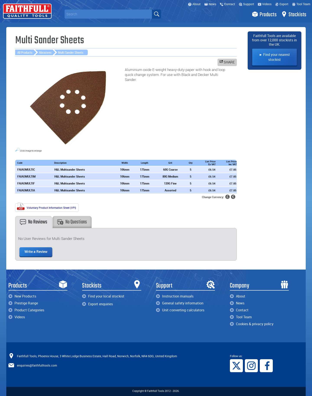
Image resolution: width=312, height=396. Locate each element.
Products (264, 14)
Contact (227, 4)
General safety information (179, 303)
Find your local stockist (103, 296)
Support (246, 4)
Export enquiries (97, 304)
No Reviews (33, 222)
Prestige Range (23, 303)
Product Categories (26, 310)
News (210, 4)
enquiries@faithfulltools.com (37, 365)
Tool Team (301, 4)
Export (281, 4)
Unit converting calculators (180, 310)
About (194, 4)
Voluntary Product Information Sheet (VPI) (46, 207)
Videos (264, 4)
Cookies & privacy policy (251, 324)
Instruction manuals (174, 296)
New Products (22, 296)
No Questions (72, 222)
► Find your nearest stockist (274, 57)
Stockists (293, 14)
